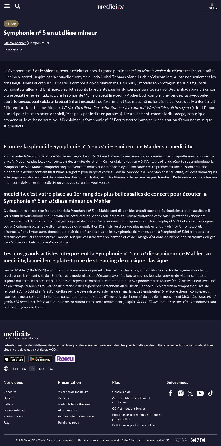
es (24, 368)
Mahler (46, 70)
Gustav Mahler (15, 43)
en (15, 368)
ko (41, 368)
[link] (14, 358)
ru (51, 368)
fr (32, 368)
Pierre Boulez (59, 242)
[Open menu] (7, 6)
